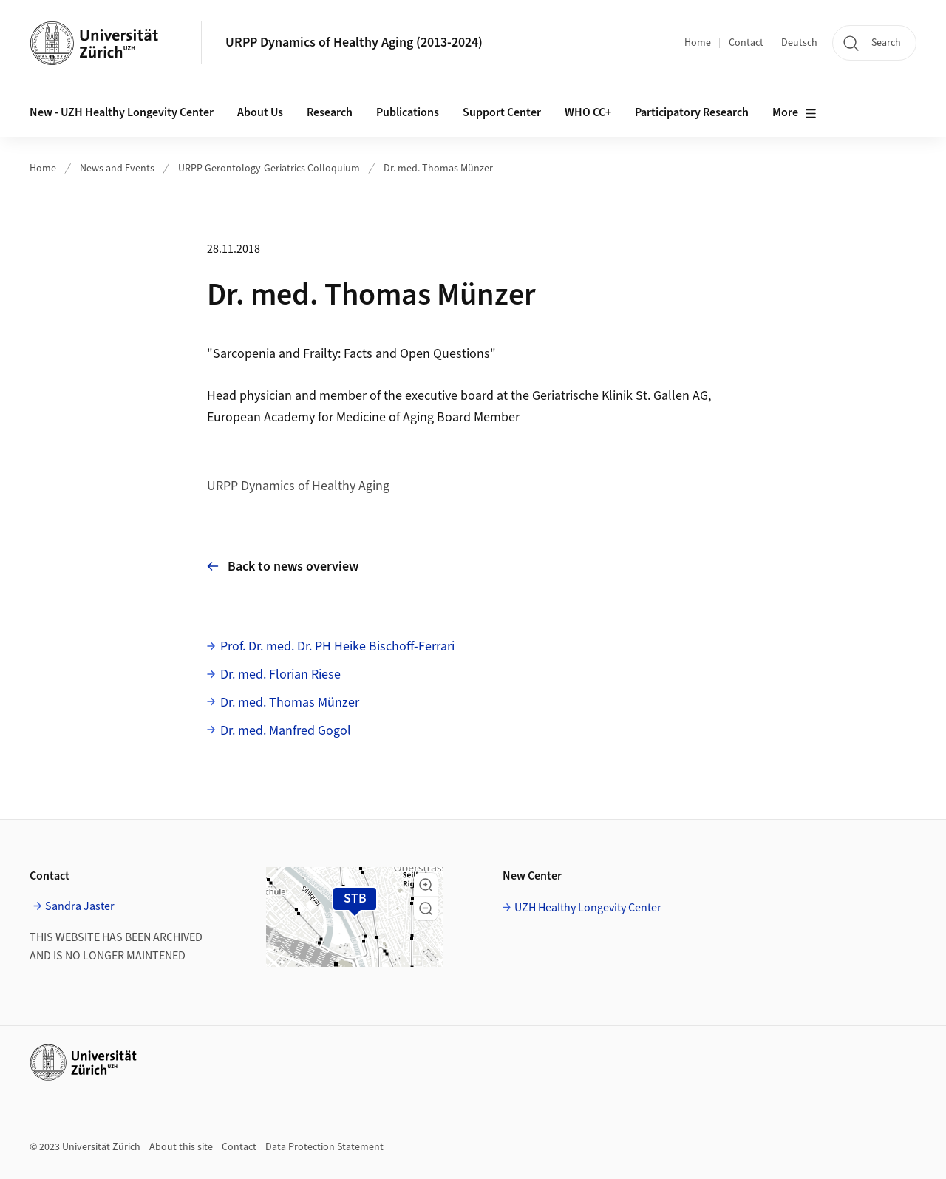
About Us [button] (260, 112)
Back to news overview (282, 566)
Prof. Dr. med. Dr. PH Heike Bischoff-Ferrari (337, 646)
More (794, 113)
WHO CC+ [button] (588, 112)
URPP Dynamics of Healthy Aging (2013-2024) (354, 42)
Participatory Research (692, 112)
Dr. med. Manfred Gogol (285, 730)
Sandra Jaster (80, 906)
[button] (426, 885)
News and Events (117, 168)
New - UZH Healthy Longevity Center (122, 112)
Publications (407, 112)
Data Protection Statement (324, 1147)
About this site (181, 1147)
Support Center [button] (502, 112)
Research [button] (330, 112)
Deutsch (799, 42)
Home (697, 42)
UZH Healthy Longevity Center (587, 908)
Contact (746, 42)
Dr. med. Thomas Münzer (438, 168)
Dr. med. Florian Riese (280, 674)
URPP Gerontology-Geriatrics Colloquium (269, 168)
